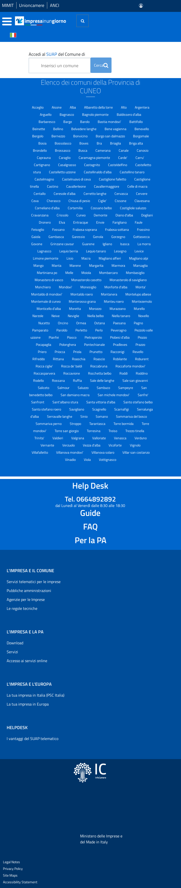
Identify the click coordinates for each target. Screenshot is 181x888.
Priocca (60, 351)
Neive (55, 315)
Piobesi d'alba (120, 337)
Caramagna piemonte (95, 157)
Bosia (42, 143)
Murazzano (118, 308)
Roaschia (79, 358)
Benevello (142, 128)
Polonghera (68, 344)
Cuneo (81, 215)
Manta (57, 265)
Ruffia (78, 380)
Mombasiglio (135, 272)
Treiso (113, 430)
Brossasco (63, 150)
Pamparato (40, 330)
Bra (100, 143)
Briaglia (116, 143)
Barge (68, 121)
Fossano (58, 229)
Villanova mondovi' (70, 452)
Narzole (38, 315)
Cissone (121, 200)
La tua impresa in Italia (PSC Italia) (35, 695)
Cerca (101, 65)
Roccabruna (99, 366)
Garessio (79, 236)
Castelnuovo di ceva (76, 179)
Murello (139, 308)
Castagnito (92, 164)
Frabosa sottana (117, 229)
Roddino (142, 373)
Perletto (81, 330)
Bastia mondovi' (110, 121)
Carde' (123, 157)
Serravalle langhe (60, 416)
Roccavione (72, 373)
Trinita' (39, 438)
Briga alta (136, 143)
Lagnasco (44, 251)
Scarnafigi (122, 409)
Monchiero (43, 287)
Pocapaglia (44, 344)
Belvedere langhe (84, 128)
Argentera (142, 107)
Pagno (138, 323)
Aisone (57, 107)
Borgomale (141, 136)
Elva (62, 222)
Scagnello (99, 409)
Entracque (81, 222)
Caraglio (65, 157)
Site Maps (10, 875)
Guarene (88, 243)
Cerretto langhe (95, 193)
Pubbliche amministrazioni (29, 590)
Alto (124, 107)
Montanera (109, 294)
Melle (69, 272)
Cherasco (54, 200)
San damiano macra (75, 394)
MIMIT (8, 5)
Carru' (140, 157)
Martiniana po (47, 272)
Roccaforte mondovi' (130, 366)
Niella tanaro (121, 315)
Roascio (99, 358)
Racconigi (118, 351)
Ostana (100, 323)
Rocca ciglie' (45, 366)
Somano (102, 416)
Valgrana (78, 438)
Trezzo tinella (134, 430)
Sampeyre (126, 387)
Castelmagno (45, 179)
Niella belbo (95, 315)
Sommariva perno (49, 423)
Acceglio (38, 107)
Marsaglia (140, 265)
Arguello (46, 114)
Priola (77, 351)
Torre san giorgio (67, 430)
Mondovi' (66, 287)
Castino (53, 186)
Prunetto (96, 351)
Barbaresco (47, 121)
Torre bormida (123, 423)
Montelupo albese (138, 294)
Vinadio (70, 459)
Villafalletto (40, 452)
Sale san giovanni (135, 380)
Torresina (94, 430)
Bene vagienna (116, 128)
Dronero (45, 222)
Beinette (39, 128)
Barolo (85, 121)
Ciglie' (102, 200)
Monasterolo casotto (86, 279)
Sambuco (104, 387)
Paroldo (62, 330)
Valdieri (58, 438)
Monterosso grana (82, 301)
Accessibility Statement (20, 882)
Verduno (141, 438)
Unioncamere (31, 5)
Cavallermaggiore (107, 186)
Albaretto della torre (98, 107)
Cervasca (121, 193)
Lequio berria (69, 251)
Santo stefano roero (47, 409)
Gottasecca (141, 236)
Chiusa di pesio (79, 200)
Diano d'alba (124, 215)
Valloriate (99, 438)
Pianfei (54, 337)
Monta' (141, 287)
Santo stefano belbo (138, 402)
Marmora (119, 265)
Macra (86, 258)
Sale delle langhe (102, 380)
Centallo (40, 193)
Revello (138, 351)
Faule (138, 222)
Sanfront (38, 402)
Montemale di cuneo (46, 301)
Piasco (72, 337)
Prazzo (140, 344)
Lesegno (120, 251)
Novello (143, 315)
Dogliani (147, 215)
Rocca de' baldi (72, 366)
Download (15, 643)
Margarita (96, 265)
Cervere (141, 193)
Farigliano (120, 222)
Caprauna (44, 157)
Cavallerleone (76, 186)
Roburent (142, 358)
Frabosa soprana (85, 229)
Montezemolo (142, 301)
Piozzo (142, 337)
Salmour (63, 387)
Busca (83, 150)
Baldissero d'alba (129, 114)
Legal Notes (11, 861)
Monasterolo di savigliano (128, 279)
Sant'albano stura (65, 402)
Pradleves (120, 344)
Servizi (12, 652)
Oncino (63, 323)
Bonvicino (80, 136)
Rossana (59, 380)
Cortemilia (75, 207)
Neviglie (74, 315)
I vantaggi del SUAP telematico (32, 738)
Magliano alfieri (110, 258)
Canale (124, 150)
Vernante (48, 445)
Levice (139, 251)
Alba (73, 107)
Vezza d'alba (92, 445)
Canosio (142, 150)
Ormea (81, 323)
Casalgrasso (67, 164)
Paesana (119, 323)
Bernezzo (58, 136)
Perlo (99, 330)
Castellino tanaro (132, 172)
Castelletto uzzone (62, 172)
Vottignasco (107, 459)
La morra (144, 243)
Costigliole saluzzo (133, 207)
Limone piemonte (46, 258)
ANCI (54, 5)
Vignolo (135, 445)
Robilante (120, 358)
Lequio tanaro (96, 251)
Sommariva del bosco (131, 416)
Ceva (35, 200)
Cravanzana (40, 215)
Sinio (84, 416)
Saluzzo (83, 387)
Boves (84, 143)
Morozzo (95, 308)
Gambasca (56, 236)
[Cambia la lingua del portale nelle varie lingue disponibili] (13, 34)
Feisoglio (38, 229)
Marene (75, 265)
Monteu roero (114, 301)
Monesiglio (88, 287)
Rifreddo (38, 358)
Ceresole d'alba (65, 193)
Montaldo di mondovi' (47, 294)
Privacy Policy (13, 868)
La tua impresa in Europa (28, 704)
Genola (98, 236)
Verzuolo (68, 445)
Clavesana (142, 200)
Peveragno (119, 330)
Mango (38, 265)
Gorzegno (118, 236)
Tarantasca (97, 423)
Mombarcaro (108, 272)
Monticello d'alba (49, 308)
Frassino (143, 229)
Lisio (70, 258)
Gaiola (36, 236)
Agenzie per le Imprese (26, 599)
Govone (37, 243)
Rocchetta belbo (100, 373)
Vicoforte (115, 445)
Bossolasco (63, 143)
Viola (87, 459)
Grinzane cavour (62, 243)
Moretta (75, 308)
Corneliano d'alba (47, 207)
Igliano (108, 243)
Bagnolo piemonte (95, 114)
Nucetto (44, 323)
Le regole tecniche (22, 608)
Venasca (120, 438)
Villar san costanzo (136, 452)
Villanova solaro (103, 452)
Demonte (101, 215)
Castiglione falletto (113, 179)
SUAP (51, 54)
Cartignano (42, 164)
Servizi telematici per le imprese (34, 582)
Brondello (40, 150)
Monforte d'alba (116, 287)
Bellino (58, 128)
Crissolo (63, 215)
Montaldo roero (81, 294)
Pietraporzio (94, 337)
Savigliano (77, 409)
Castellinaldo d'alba (98, 172)
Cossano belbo (102, 207)
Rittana (59, 358)
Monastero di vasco (49, 279)
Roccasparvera (45, 373)
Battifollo (136, 121)
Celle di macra (137, 186)
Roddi (123, 373)
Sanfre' (143, 394)
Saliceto (44, 387)
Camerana (103, 150)
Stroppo (76, 423)
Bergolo (38, 136)
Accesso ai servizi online (27, 661)
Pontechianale (95, 344)
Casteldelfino (118, 164)
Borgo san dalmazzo (111, 136)
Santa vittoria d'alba (101, 402)
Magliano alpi (138, 258)
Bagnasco (67, 114)
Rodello (39, 380)
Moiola (86, 272)
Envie (100, 222)
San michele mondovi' (114, 394)
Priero (42, 351)
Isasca (125, 243)
